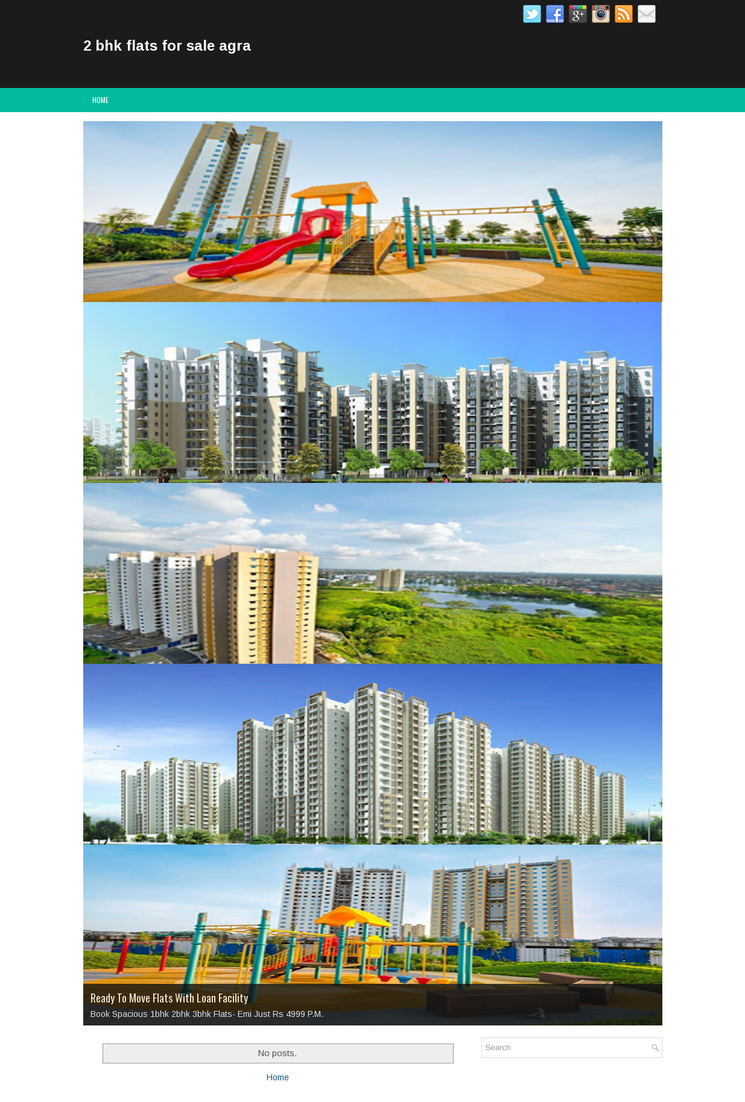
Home (100, 100)
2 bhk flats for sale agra (167, 45)
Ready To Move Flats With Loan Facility (169, 998)
